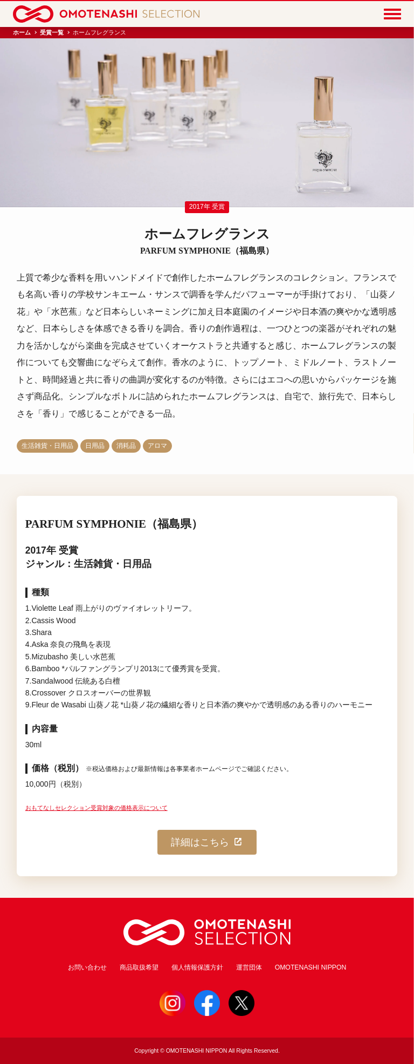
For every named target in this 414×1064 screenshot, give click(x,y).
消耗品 (126, 445)
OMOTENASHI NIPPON (311, 967)
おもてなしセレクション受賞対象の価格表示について (96, 807)
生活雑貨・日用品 (47, 445)
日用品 (95, 445)
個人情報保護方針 (197, 967)
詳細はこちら (207, 842)
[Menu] (392, 14)
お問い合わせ (87, 967)
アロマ (157, 445)
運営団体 (249, 967)
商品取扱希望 (139, 967)
